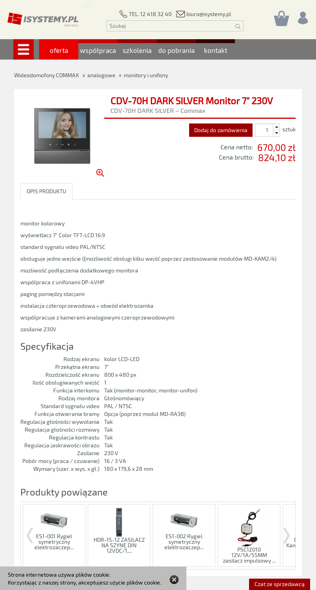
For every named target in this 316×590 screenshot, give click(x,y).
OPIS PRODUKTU (46, 191)
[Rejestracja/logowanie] (302, 16)
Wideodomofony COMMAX (46, 75)
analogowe (101, 75)
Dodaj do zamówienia (220, 130)
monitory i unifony (146, 75)
